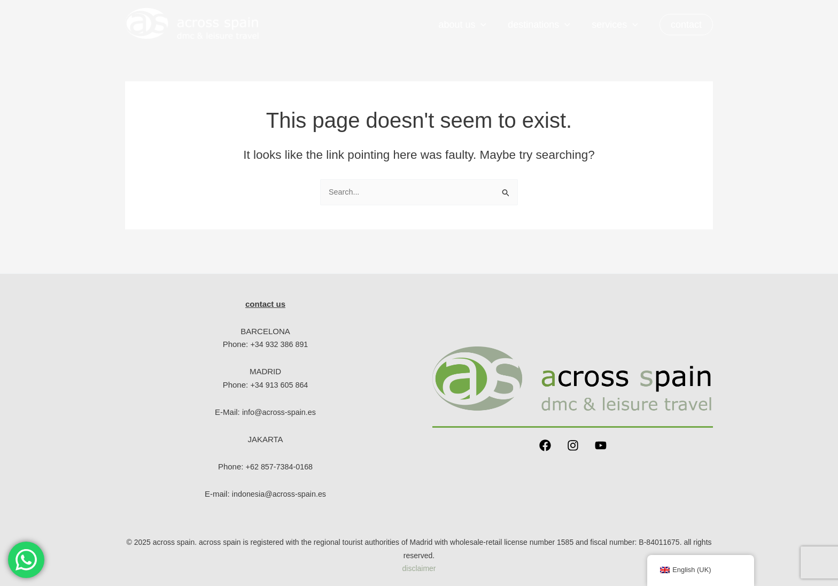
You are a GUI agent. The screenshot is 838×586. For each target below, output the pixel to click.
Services (616, 25)
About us (468, 25)
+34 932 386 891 (279, 344)
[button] (686, 24)
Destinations (542, 25)
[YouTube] (601, 445)
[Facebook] (545, 445)
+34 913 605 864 (279, 384)
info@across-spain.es (278, 412)
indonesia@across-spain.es (279, 493)
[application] (486, 25)
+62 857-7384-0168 (279, 466)
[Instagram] (573, 445)
